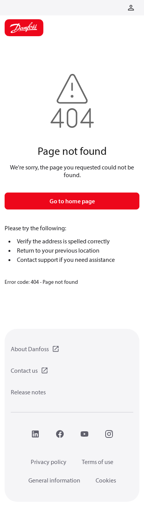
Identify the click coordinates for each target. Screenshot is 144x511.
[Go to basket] (118, 7)
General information (54, 480)
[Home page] (24, 27)
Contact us (24, 370)
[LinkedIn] (35, 434)
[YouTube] (84, 434)
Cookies (106, 480)
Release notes (28, 392)
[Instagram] (109, 434)
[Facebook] (60, 434)
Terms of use (97, 462)
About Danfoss (30, 349)
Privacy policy (48, 462)
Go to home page (72, 201)
